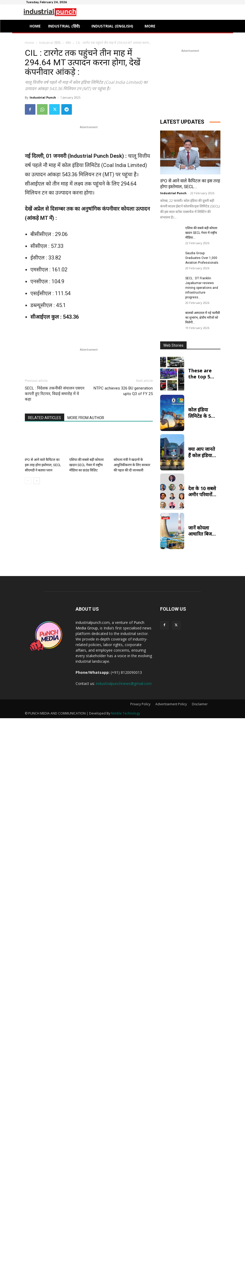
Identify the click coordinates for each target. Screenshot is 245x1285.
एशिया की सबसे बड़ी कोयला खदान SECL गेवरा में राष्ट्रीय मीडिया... (201, 232)
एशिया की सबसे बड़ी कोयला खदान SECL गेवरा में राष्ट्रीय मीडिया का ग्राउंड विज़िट (86, 465)
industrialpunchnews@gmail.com (124, 683)
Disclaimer (200, 704)
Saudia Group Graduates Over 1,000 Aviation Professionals (201, 258)
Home (29, 42)
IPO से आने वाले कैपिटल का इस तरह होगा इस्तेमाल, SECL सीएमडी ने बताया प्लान (43, 465)
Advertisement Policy (171, 704)
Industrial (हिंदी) (50, 42)
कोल (68, 42)
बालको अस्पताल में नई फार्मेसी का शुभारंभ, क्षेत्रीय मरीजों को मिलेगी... (202, 317)
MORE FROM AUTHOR (85, 418)
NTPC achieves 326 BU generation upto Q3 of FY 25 (123, 391)
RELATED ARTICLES (44, 418)
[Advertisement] (89, 138)
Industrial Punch (43, 97)
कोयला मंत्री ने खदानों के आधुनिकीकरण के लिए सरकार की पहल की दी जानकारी (132, 465)
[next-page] (36, 480)
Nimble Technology (125, 713)
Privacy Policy (140, 704)
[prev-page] (28, 480)
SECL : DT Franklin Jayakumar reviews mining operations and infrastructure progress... (201, 287)
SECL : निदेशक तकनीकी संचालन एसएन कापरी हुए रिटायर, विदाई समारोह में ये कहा (54, 394)
